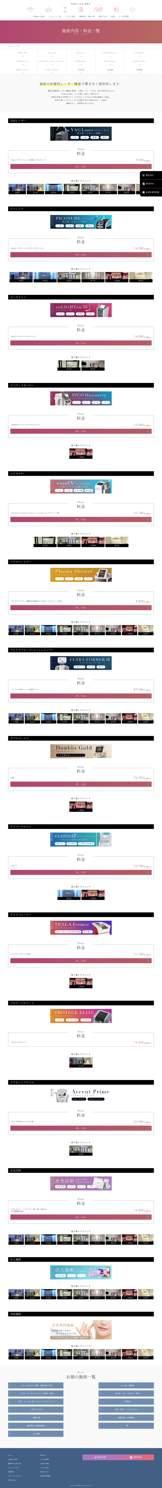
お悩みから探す (39, 16)
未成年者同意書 (45, 1476)
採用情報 (11, 1472)
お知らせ (43, 1455)
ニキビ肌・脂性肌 (127, 1385)
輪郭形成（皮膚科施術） (36, 1426)
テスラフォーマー (139, 61)
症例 (113, 16)
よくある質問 (124, 16)
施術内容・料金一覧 (87, 16)
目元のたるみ (36, 1410)
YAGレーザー (22, 53)
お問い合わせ (12, 1480)
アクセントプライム (52, 70)
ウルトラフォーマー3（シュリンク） (52, 61)
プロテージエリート (23, 70)
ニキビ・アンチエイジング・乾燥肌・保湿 (36, 1393)
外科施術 (139, 70)
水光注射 (81, 70)
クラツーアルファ (110, 61)
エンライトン (81, 53)
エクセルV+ (139, 53)
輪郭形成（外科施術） (127, 1418)
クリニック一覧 (55, 16)
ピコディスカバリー (110, 53)
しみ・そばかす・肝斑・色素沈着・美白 (36, 1385)
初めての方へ (44, 1472)
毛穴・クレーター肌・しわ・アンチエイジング (36, 1401)
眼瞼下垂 (36, 1418)
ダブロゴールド (81, 61)
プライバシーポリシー (15, 1476)
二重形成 (127, 1401)
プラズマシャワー (22, 61)
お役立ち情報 (44, 1463)
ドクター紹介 (70, 16)
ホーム (10, 1455)
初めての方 (103, 16)
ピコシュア (52, 53)
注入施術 (110, 70)
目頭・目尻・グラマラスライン (127, 1410)
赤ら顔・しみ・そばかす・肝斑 (127, 1393)
